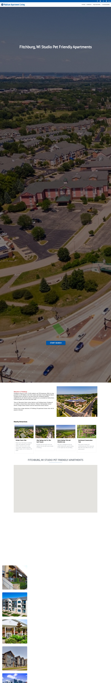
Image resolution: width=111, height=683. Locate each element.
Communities (106, 4)
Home (83, 4)
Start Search (55, 343)
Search (89, 4)
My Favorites (96, 4)
